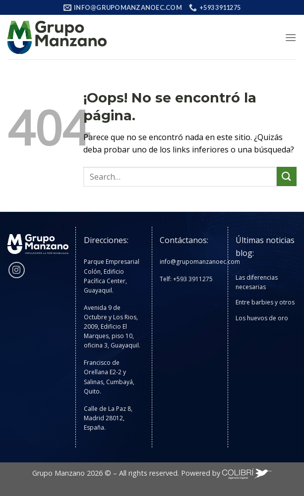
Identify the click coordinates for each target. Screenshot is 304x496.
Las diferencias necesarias (257, 282)
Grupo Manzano (58, 473)
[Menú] (291, 37)
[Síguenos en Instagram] (16, 270)
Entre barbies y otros (265, 302)
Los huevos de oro (262, 318)
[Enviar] (287, 176)
